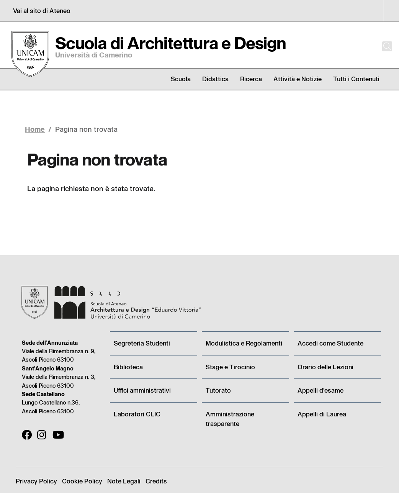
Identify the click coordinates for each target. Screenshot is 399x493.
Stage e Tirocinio (230, 366)
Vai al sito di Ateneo (41, 10)
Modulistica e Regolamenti (244, 343)
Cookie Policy (82, 481)
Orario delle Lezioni (325, 366)
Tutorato (218, 390)
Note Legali (124, 481)
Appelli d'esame (320, 390)
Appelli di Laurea (322, 414)
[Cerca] (380, 46)
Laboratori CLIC (137, 414)
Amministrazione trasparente (230, 418)
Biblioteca (128, 366)
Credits (156, 481)
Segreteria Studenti (142, 343)
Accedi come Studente (330, 343)
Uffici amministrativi (142, 390)
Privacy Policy (36, 481)
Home (35, 129)
